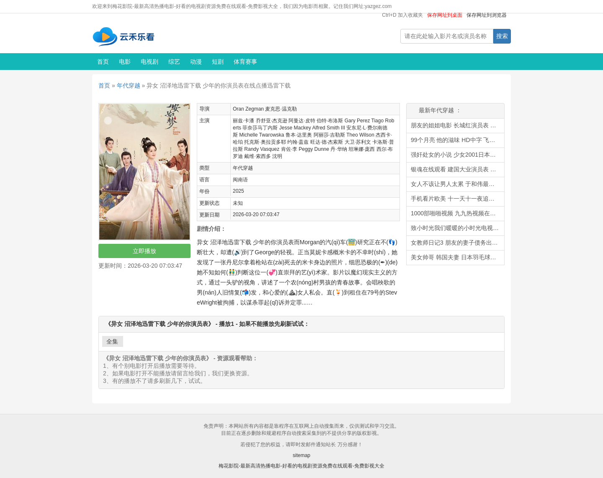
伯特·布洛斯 (330, 121)
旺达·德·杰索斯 (326, 142)
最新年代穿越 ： (436, 111)
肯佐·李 (289, 149)
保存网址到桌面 (444, 15)
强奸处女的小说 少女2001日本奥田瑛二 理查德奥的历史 (458, 154)
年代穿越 (128, 85)
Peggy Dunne (314, 149)
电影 (125, 61)
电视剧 (149, 61)
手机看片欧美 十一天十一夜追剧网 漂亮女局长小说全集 (458, 198)
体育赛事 (245, 61)
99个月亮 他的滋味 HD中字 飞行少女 (458, 140)
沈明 (277, 156)
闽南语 (240, 180)
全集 (112, 341)
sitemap (301, 455)
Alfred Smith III (328, 128)
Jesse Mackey (295, 128)
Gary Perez (357, 121)
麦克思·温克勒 (280, 109)
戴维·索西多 (257, 156)
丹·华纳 (338, 149)
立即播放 (144, 251)
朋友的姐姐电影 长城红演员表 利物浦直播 (458, 125)
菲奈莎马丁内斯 (260, 128)
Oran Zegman (248, 109)
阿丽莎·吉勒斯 (329, 135)
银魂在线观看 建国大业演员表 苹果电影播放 (458, 169)
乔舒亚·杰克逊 (271, 121)
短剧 (218, 61)
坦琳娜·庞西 (361, 149)
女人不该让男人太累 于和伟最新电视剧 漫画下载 (458, 184)
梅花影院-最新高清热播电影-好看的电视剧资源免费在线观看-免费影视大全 (301, 466)
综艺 (174, 61)
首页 (103, 61)
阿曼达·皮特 (302, 121)
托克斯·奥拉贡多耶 (265, 142)
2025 (238, 191)
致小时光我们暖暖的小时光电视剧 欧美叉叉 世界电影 (458, 228)
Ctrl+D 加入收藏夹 (402, 15)
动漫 (196, 61)
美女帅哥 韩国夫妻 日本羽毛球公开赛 (458, 257)
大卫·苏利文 (358, 142)
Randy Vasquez (261, 149)
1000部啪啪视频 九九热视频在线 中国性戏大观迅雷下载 (458, 213)
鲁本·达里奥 (299, 135)
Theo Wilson (360, 135)
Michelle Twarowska (261, 135)
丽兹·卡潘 (243, 121)
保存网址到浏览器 (486, 15)
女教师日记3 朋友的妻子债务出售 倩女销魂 (458, 242)
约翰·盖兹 (298, 142)
